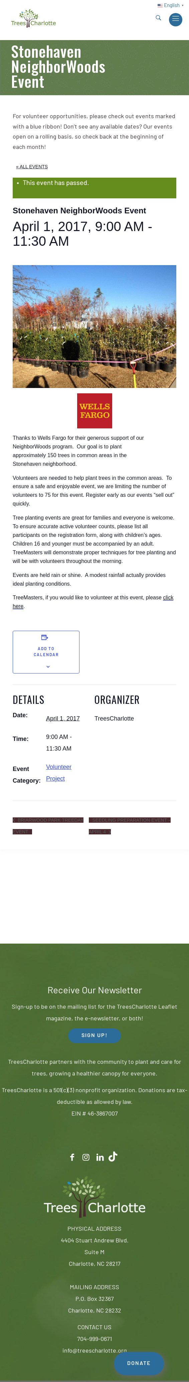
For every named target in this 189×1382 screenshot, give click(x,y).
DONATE (139, 1363)
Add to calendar (46, 652)
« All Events (32, 166)
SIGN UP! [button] (94, 1035)
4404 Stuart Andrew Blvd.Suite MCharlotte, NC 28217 (95, 1252)
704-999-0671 (94, 1339)
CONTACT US (94, 1328)
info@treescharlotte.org (94, 1351)
